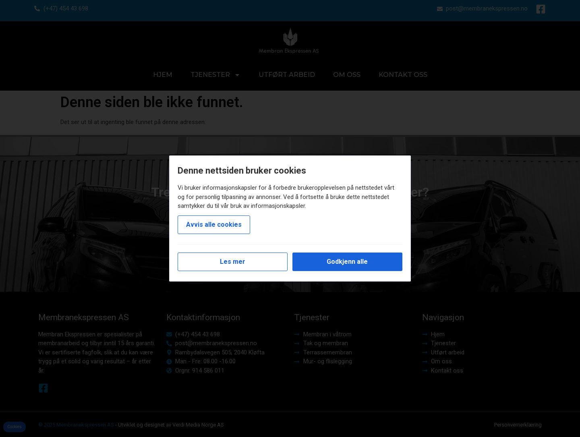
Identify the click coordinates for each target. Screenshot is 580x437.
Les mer (232, 261)
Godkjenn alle (347, 261)
